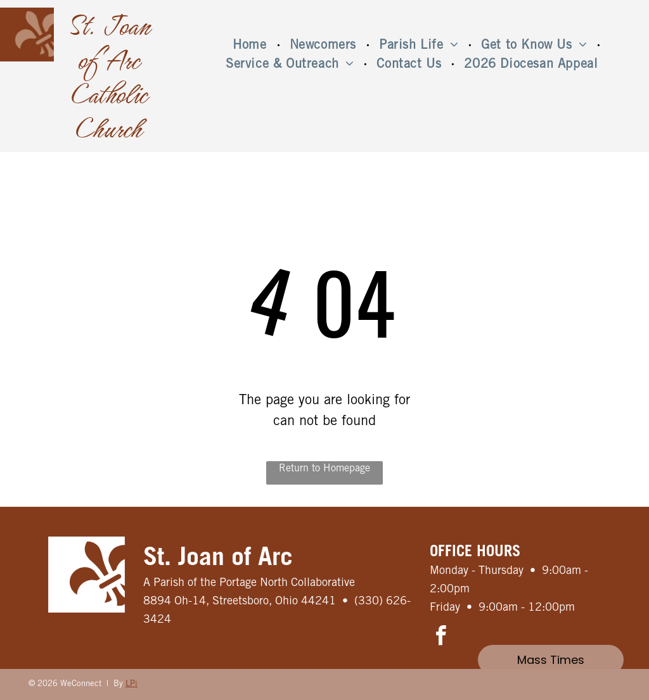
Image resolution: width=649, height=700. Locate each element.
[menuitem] (251, 46)
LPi (131, 684)
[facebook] (441, 638)
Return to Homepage (324, 469)
